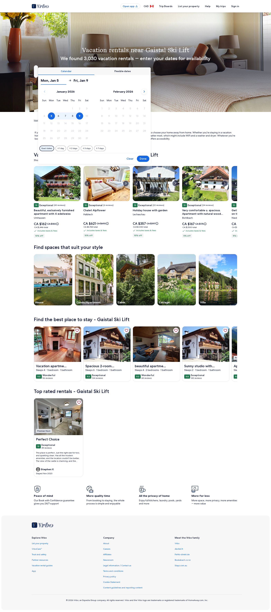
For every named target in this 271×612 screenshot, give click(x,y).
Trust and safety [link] (39, 554)
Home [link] (37, 120)
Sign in (235, 6)
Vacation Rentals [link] (50, 120)
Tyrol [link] (73, 120)
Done (202, 158)
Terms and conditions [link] (113, 571)
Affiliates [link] (107, 554)
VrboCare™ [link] (37, 549)
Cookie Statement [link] (111, 582)
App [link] (34, 571)
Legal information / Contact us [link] (117, 565)
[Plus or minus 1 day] (120, 148)
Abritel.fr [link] (179, 549)
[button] (132, 108)
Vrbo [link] (177, 543)
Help (208, 6)
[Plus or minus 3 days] (146, 148)
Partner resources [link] (40, 560)
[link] (77, 330)
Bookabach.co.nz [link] (182, 560)
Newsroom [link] (108, 560)
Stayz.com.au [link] (181, 565)
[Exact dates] (106, 148)
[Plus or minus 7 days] (159, 148)
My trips (221, 6)
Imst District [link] (83, 120)
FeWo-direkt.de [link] (182, 554)
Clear (189, 158)
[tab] (125, 71)
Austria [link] (64, 120)
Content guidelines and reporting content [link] (122, 587)
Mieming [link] (96, 120)
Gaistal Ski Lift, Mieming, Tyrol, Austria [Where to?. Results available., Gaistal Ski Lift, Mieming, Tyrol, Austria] (68, 73)
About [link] (106, 543)
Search (227, 71)
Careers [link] (106, 549)
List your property (188, 6)
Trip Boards (165, 6)
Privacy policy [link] (109, 576)
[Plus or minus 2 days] (133, 148)
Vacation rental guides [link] (42, 565)
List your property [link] (40, 543)
